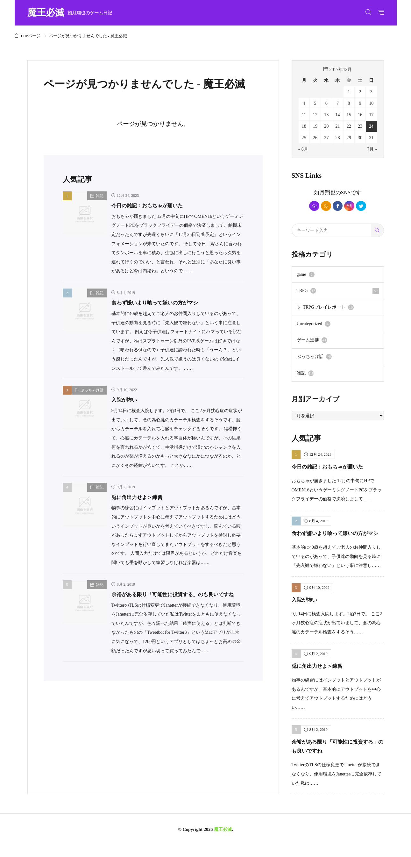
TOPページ (30, 35)
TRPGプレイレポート (328, 309)
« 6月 (303, 149)
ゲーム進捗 (312, 342)
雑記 (99, 196)
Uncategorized (314, 326)
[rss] (324, 206)
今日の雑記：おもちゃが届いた (153, 205)
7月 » (372, 149)
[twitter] (363, 206)
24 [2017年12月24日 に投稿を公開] (371, 126)
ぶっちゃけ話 (92, 390)
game (306, 276)
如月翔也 (325, 192)
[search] (377, 231)
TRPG (307, 292)
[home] (312, 206)
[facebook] (337, 206)
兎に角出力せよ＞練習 (141, 497)
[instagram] (350, 206)
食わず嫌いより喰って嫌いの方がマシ (162, 302)
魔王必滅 (69, 13)
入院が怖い (126, 399)
